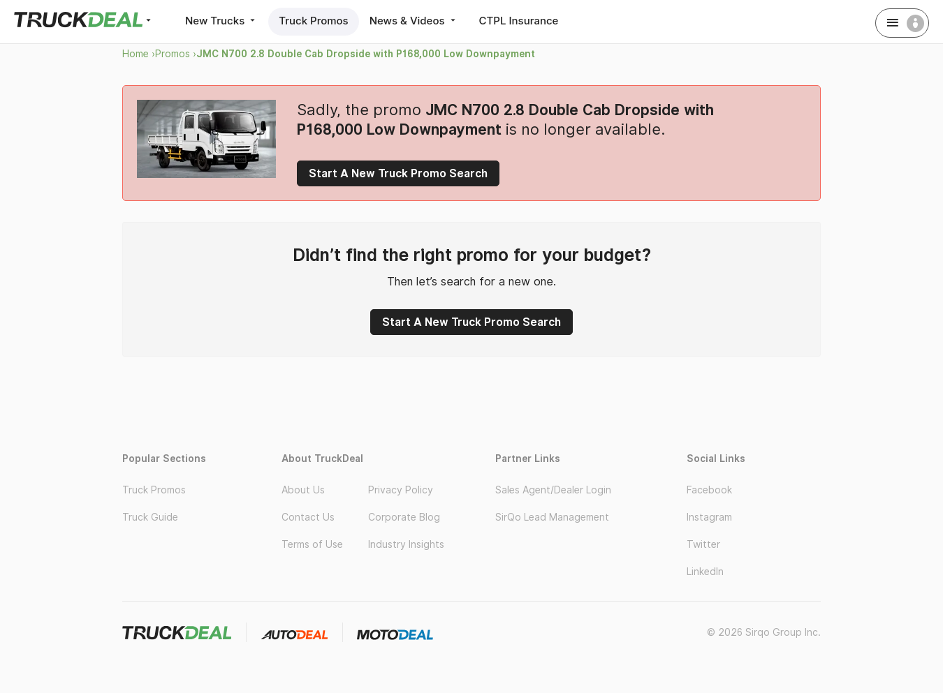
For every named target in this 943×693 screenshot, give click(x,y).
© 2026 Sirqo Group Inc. (764, 632)
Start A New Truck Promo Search (398, 173)
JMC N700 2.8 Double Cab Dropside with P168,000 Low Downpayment (365, 53)
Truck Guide (150, 517)
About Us (303, 489)
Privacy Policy (400, 489)
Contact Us (308, 517)
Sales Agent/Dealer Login (553, 489)
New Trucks (221, 20)
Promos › (175, 53)
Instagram (709, 517)
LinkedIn (705, 571)
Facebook (709, 489)
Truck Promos (313, 20)
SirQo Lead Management (552, 517)
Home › (138, 53)
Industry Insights (406, 544)
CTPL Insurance (519, 20)
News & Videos (414, 20)
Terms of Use (312, 544)
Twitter (703, 544)
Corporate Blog (404, 517)
